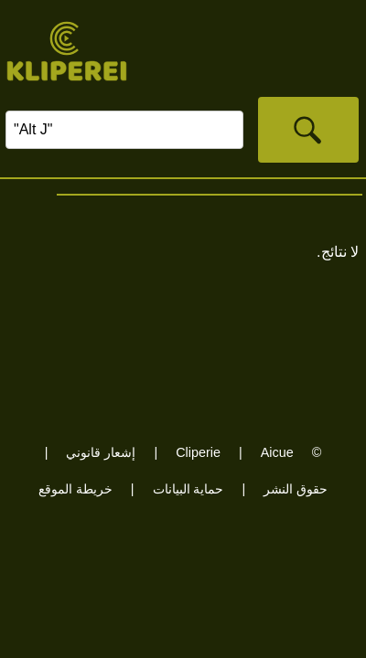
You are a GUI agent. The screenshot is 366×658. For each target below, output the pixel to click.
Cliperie (198, 452)
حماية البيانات (188, 489)
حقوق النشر (296, 489)
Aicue (277, 452)
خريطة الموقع (75, 489)
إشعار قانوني (100, 452)
